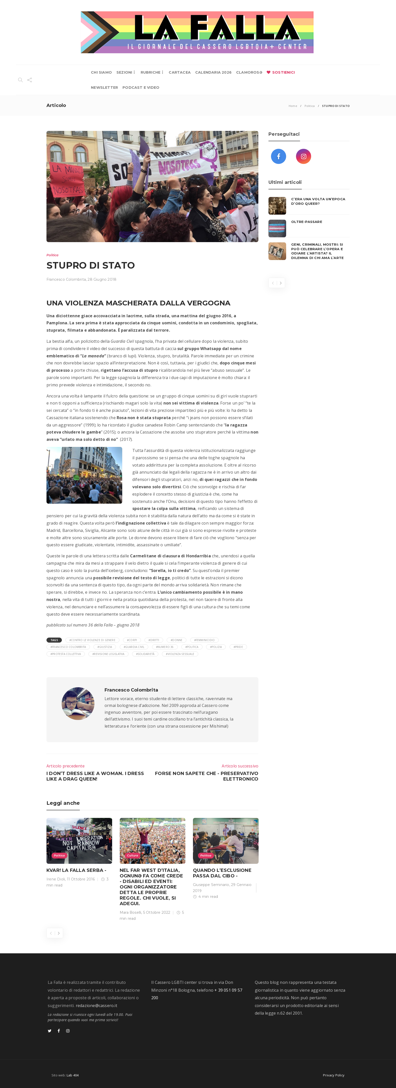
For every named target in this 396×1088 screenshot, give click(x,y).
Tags (54, 640)
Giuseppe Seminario (211, 884)
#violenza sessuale (180, 654)
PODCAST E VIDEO (140, 87)
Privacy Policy (333, 1075)
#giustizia (104, 647)
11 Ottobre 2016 (81, 879)
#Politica (192, 647)
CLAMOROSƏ (249, 72)
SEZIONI (124, 72)
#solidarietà (145, 654)
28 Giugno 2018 (102, 279)
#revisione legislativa (108, 654)
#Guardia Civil (134, 647)
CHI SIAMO (101, 72)
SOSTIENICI (283, 72)
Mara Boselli (130, 912)
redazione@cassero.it (96, 1005)
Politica (310, 106)
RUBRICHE (151, 72)
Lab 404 (73, 1075)
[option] (79, 854)
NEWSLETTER (104, 87)
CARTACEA (180, 72)
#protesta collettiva (66, 654)
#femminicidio (204, 640)
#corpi (132, 640)
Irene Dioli (55, 879)
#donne (176, 640)
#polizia (216, 647)
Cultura (132, 855)
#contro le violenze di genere (92, 640)
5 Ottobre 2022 (156, 912)
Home (293, 106)
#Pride (238, 647)
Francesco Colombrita (66, 279)
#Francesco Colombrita (68, 647)
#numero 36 (165, 647)
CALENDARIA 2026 (213, 72)
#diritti (153, 640)
